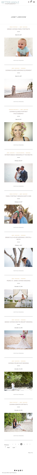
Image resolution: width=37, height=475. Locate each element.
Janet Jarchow (23, 27)
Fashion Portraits (14, 109)
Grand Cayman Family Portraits (18, 29)
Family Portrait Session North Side (18, 196)
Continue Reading (18, 60)
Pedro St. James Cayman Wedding (18, 280)
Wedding (23, 68)
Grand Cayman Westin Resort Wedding (18, 322)
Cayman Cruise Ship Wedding (18, 363)
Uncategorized (20, 152)
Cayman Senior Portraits (18, 404)
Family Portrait (14, 27)
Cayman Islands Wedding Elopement (18, 70)
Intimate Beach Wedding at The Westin (18, 155)
